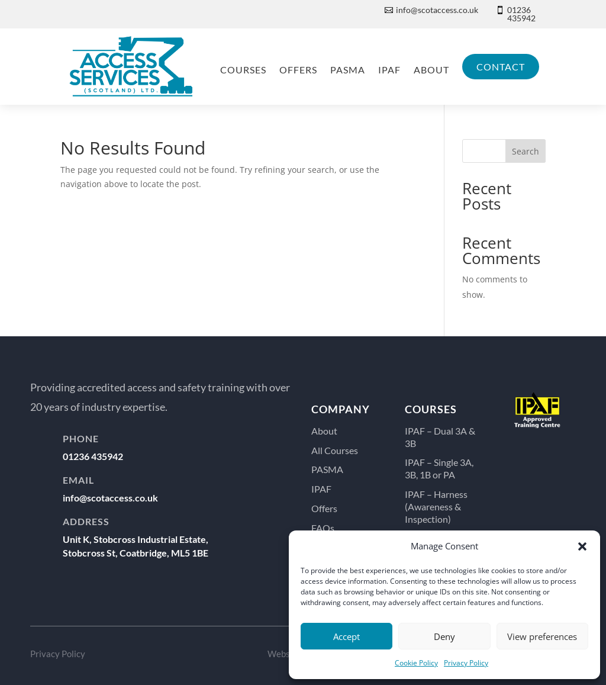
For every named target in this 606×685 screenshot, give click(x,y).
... (537, 463)
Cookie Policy (416, 663)
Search (525, 151)
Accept (346, 636)
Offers (298, 69)
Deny (444, 636)
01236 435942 (521, 14)
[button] (582, 546)
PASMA (347, 69)
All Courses (334, 450)
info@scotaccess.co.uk (437, 10)
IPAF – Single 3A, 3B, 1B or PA (439, 468)
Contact (500, 66)
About (431, 69)
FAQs (322, 527)
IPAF (389, 69)
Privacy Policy (466, 663)
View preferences (542, 636)
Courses (243, 69)
